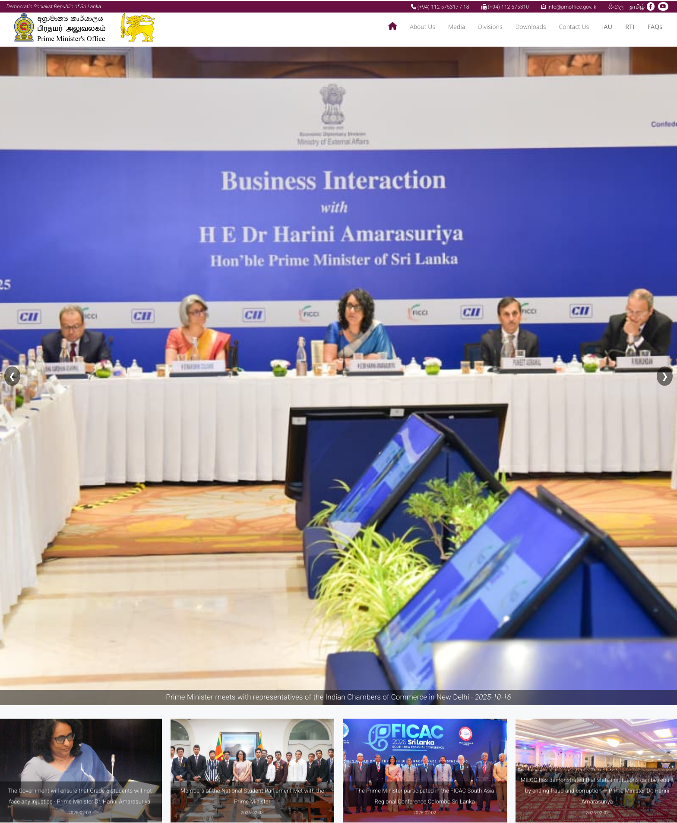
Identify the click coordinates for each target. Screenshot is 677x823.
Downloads (531, 26)
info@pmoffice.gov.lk (568, 6)
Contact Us (574, 26)
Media (456, 26)
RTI (629, 26)
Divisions (490, 26)
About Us (422, 26)
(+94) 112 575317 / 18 (440, 6)
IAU (607, 26)
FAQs (654, 26)
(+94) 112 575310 (505, 6)
